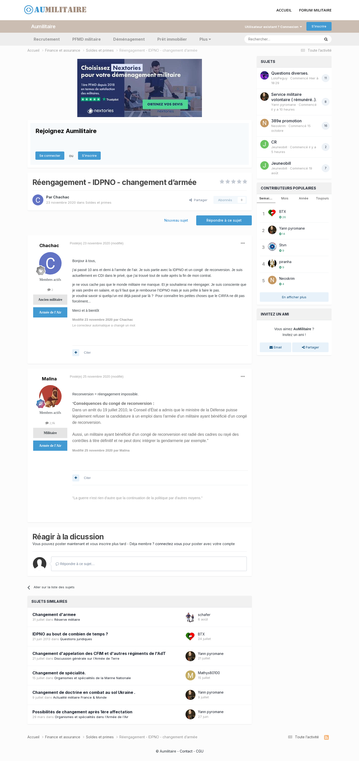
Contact (186, 751)
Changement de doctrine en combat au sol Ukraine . (83, 692)
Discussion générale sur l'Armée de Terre (86, 658)
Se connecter (49, 155)
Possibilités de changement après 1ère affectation (82, 711)
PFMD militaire (86, 38)
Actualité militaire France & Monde (80, 697)
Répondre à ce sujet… (75, 564)
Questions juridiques (76, 639)
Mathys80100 (209, 673)
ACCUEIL (284, 10)
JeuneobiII (279, 147)
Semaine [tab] (266, 198)
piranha (285, 261)
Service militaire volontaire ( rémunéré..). (294, 97)
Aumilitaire (43, 26)
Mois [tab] (284, 198)
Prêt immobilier (172, 38)
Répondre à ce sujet (224, 220)
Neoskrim (278, 126)
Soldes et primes (98, 202)
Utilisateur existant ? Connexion (273, 26)
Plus (205, 38)
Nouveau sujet (176, 220)
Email (275, 347)
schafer (204, 614)
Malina (49, 378)
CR (274, 141)
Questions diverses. (289, 72)
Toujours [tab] (322, 198)
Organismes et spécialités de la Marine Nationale (92, 678)
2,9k (50, 423)
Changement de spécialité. (59, 672)
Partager (198, 200)
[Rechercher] (271, 39)
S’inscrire (319, 26)
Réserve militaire (67, 619)
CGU (199, 751)
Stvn (282, 245)
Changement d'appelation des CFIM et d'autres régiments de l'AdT (99, 653)
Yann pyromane (211, 653)
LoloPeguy (279, 78)
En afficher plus (294, 297)
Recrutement (47, 38)
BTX (201, 634)
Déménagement (129, 38)
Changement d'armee (54, 614)
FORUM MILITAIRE (315, 10)
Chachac (61, 197)
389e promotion (286, 120)
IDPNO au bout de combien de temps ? (70, 633)
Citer (87, 352)
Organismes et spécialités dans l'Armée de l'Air (91, 717)
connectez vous (168, 543)
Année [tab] (303, 198)
